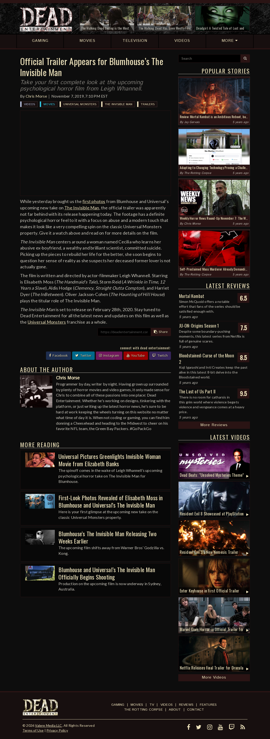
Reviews (186, 704)
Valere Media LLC (48, 725)
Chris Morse (36, 96)
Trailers (148, 104)
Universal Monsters (79, 104)
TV (151, 704)
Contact (195, 709)
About (175, 709)
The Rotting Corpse (197, 173)
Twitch (160, 355)
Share (161, 332)
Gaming (117, 704)
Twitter (83, 355)
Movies (49, 104)
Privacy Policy (57, 730)
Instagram (109, 355)
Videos (29, 104)
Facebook (58, 355)
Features (208, 704)
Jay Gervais (192, 122)
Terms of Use (33, 730)
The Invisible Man (118, 104)
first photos (93, 201)
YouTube (136, 355)
